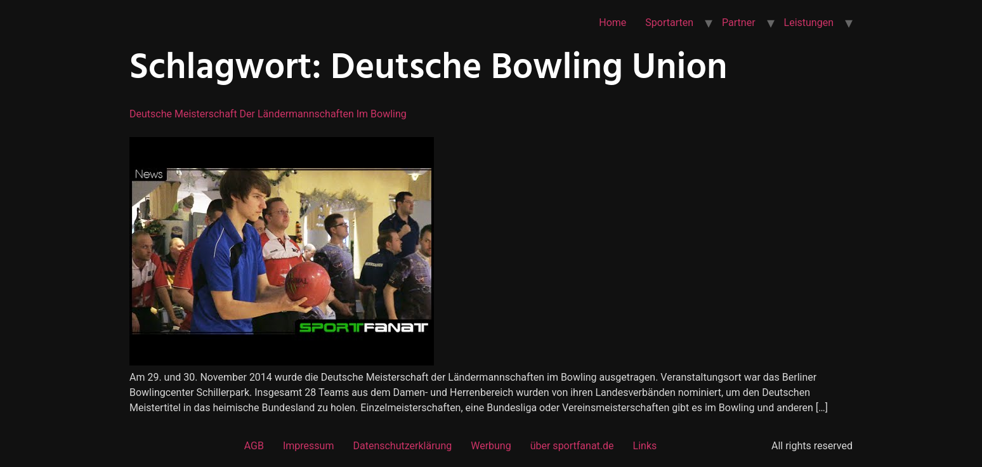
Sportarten (669, 22)
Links (645, 446)
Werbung (491, 446)
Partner (739, 22)
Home (612, 22)
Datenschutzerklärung (402, 446)
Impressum (308, 446)
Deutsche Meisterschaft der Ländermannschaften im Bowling (268, 114)
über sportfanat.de (572, 446)
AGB (254, 446)
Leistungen (809, 22)
